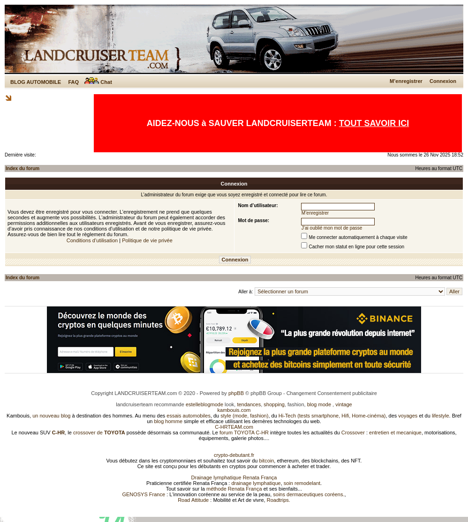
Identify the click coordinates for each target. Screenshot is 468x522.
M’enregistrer (406, 81)
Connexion (443, 81)
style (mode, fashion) (244, 415)
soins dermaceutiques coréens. (308, 494)
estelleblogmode (204, 404)
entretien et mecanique (395, 432)
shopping (274, 404)
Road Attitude (193, 500)
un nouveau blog (51, 415)
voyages (407, 415)
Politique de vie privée (147, 240)
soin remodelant (302, 483)
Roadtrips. (278, 500)
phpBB (236, 393)
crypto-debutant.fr (234, 455)
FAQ (73, 82)
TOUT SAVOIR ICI (374, 123)
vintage (343, 404)
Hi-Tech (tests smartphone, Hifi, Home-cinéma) (332, 415)
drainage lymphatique (255, 483)
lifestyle (440, 415)
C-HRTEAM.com (234, 427)
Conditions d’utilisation (92, 240)
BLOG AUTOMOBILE (35, 82)
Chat (98, 82)
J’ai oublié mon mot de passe (332, 228)
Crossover (353, 432)
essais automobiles (188, 415)
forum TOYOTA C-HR (244, 432)
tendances (249, 404)
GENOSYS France (143, 494)
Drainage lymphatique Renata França (234, 477)
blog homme (168, 421)
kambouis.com (234, 410)
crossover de (98, 432)
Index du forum (22, 168)
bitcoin (266, 460)
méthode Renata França (234, 489)
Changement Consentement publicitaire (332, 393)
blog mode (319, 404)
